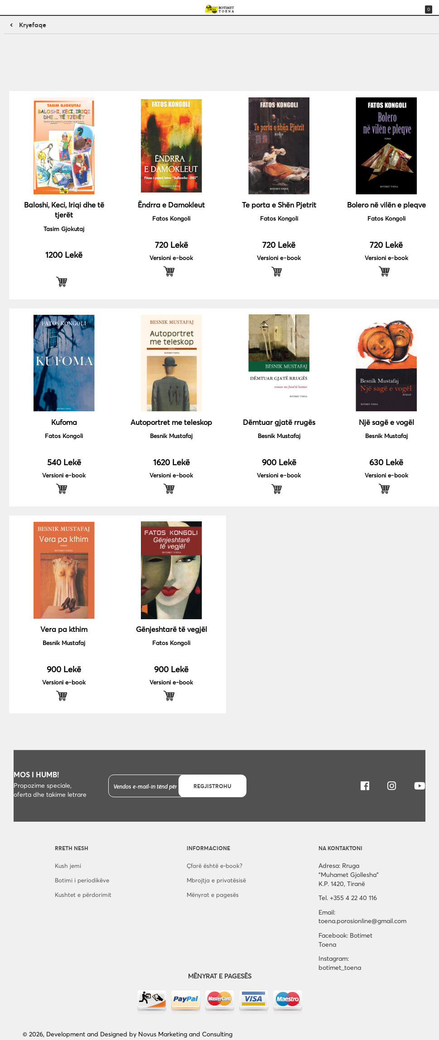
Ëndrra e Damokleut (171, 204)
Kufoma (64, 422)
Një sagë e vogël (386, 422)
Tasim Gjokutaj (63, 229)
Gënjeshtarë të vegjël (171, 629)
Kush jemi (68, 866)
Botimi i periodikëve (82, 880)
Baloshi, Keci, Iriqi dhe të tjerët (64, 209)
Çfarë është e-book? (214, 866)
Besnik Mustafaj (171, 436)
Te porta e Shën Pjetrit (279, 204)
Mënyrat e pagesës (213, 895)
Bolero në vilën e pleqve (386, 204)
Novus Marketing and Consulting (185, 1034)
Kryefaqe (32, 24)
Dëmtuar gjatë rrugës (279, 422)
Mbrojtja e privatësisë (216, 880)
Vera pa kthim (63, 629)
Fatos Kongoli (171, 218)
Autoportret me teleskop (171, 422)
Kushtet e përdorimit (83, 895)
